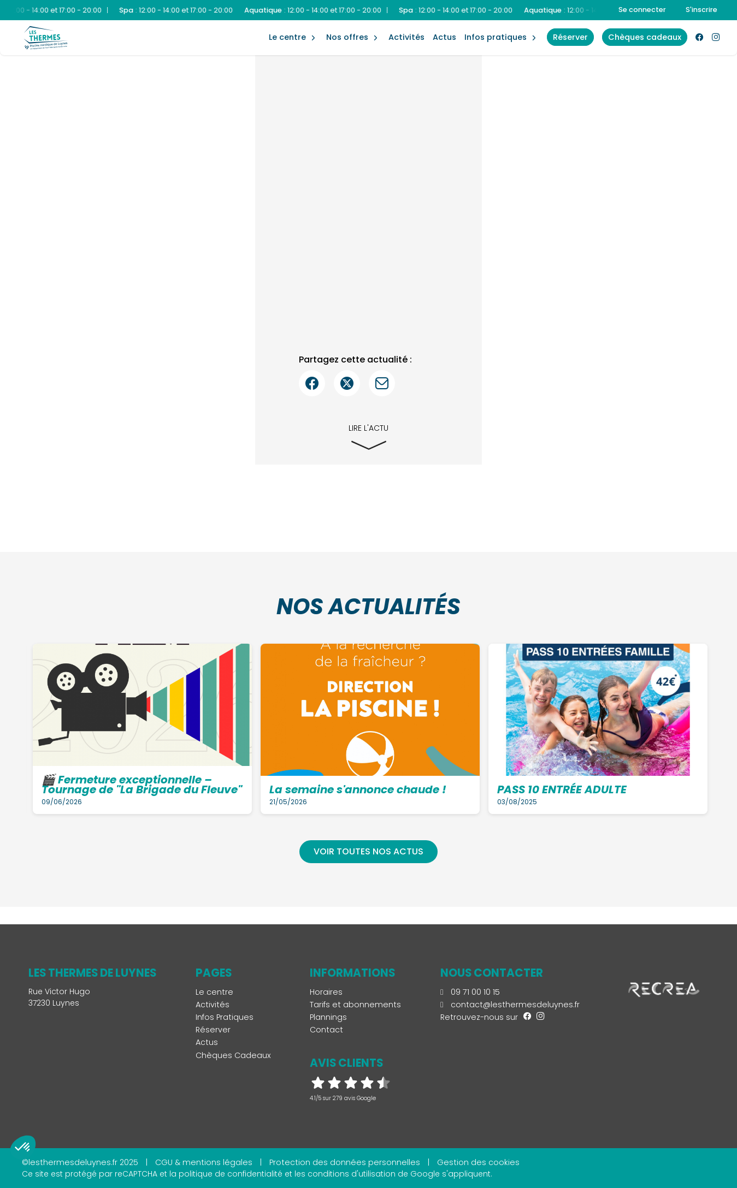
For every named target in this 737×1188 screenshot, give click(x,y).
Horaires (326, 992)
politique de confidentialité (230, 1173)
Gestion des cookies (478, 1162)
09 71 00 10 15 (470, 992)
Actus (444, 37)
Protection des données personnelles (344, 1162)
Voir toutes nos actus (368, 851)
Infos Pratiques (495, 37)
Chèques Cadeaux (233, 1055)
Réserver (213, 1029)
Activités (406, 37)
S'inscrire (701, 9)
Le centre (214, 992)
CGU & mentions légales (203, 1162)
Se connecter (642, 9)
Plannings (328, 1017)
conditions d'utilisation (352, 1173)
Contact (326, 1029)
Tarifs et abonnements (355, 1004)
